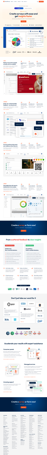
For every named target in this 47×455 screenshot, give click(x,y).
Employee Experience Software (23, 419)
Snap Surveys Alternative (31, 423)
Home (4, 416)
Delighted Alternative (32, 419)
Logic (43, 73)
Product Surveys (14, 431)
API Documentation (40, 448)
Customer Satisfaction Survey (15, 421)
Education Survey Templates (31, 445)
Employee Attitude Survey (40, 438)
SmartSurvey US (5, 423)
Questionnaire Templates (39, 421)
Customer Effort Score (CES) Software (23, 430)
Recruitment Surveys (14, 424)
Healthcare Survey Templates (31, 443)
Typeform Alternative (32, 420)
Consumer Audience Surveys (14, 434)
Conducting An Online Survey (40, 435)
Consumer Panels (23, 424)
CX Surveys (13, 417)
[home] (7, 1)
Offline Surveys (22, 442)
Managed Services (23, 425)
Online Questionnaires (40, 423)
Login (37, 1)
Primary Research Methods (40, 429)
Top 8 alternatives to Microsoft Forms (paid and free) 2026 (6, 451)
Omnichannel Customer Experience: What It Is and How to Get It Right (6, 431)
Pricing (22, 1)
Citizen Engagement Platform (23, 422)
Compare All (30, 432)
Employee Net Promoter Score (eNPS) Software (23, 433)
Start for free (41, 1)
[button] (12, 1)
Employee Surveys (14, 448)
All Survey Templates (31, 448)
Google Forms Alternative (31, 425)
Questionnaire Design (40, 419)
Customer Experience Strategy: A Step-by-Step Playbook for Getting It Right (6, 438)
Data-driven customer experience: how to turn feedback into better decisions (6, 435)
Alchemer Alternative (32, 421)
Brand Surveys (14, 430)
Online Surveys (22, 441)
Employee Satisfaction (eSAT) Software (23, 435)
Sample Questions (40, 447)
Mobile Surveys (22, 443)
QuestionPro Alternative (30, 427)
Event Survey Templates (30, 441)
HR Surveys (13, 423)
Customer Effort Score (15, 418)
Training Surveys (14, 425)
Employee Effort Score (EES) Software (23, 437)
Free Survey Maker (40, 417)
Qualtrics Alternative (31, 418)
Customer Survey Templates (31, 435)
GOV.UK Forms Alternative (31, 431)
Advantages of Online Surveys (40, 427)
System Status (5, 422)
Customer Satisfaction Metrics (6, 428)
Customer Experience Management (40, 440)
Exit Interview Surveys (14, 426)
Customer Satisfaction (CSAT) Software (23, 428)
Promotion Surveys (14, 432)
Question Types (38, 73)
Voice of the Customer (14, 419)
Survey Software (40, 416)
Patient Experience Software (23, 421)
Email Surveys (22, 444)
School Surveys (14, 437)
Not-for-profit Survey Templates (31, 447)
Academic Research (14, 438)
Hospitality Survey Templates (31, 439)
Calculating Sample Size (40, 431)
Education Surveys (14, 436)
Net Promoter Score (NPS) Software (23, 426)
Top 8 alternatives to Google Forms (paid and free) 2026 (5, 448)
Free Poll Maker (40, 418)
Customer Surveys (14, 416)
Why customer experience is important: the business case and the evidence (6, 443)
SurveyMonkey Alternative (31, 417)
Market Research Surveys (14, 429)
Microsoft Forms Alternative (31, 429)
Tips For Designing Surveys (40, 437)
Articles (39, 446)
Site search (4, 424)
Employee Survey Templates (31, 437)
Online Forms (39, 422)
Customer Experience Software (23, 417)
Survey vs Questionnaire (39, 433)
